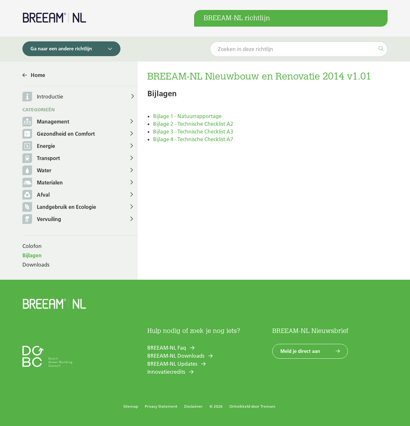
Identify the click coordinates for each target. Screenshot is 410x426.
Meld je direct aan (300, 351)
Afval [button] (36, 195)
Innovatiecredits (166, 372)
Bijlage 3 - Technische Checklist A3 (193, 131)
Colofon (32, 246)
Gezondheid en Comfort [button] (58, 134)
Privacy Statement (161, 406)
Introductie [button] (50, 96)
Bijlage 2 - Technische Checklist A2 (193, 124)
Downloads (35, 264)
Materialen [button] (42, 183)
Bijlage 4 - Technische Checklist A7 (193, 139)
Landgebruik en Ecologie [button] (59, 207)
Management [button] (45, 122)
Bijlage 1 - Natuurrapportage (187, 116)
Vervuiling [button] (41, 219)
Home (38, 75)
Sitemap (130, 406)
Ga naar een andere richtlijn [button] (61, 49)
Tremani (267, 406)
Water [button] (36, 170)
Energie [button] (38, 146)
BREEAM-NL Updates (172, 364)
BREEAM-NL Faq (166, 348)
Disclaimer (193, 406)
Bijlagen (32, 255)
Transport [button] (41, 158)
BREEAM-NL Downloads (175, 356)
